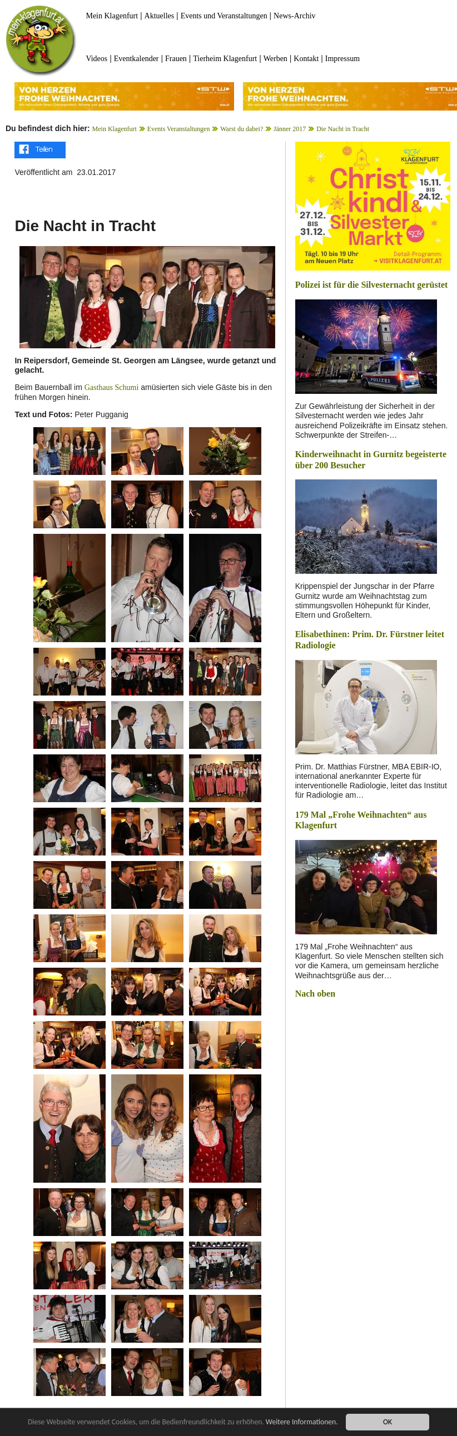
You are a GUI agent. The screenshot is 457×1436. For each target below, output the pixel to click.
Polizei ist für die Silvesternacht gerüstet (371, 284)
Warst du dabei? (241, 129)
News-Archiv (294, 16)
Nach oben (315, 993)
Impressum (342, 58)
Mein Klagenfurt (112, 16)
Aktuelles (160, 16)
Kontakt (306, 58)
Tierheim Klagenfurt (225, 58)
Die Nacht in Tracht (342, 129)
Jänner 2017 (290, 129)
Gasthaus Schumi (112, 387)
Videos (96, 58)
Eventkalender (136, 58)
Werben (275, 58)
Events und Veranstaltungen (224, 16)
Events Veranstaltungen (178, 129)
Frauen (176, 58)
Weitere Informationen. (302, 1422)
